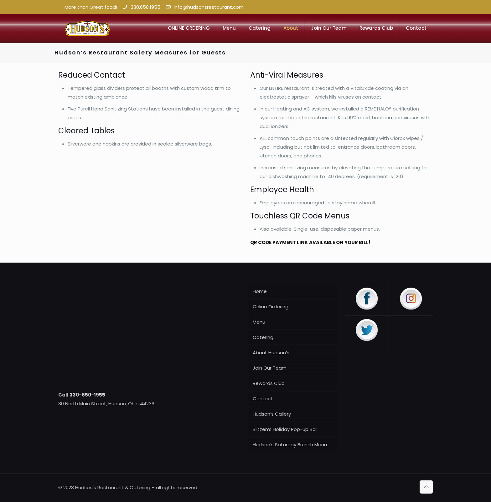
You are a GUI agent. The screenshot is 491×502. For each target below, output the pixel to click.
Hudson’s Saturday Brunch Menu (290, 444)
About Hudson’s (271, 352)
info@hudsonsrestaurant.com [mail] (207, 7)
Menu (259, 322)
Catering (263, 337)
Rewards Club (269, 383)
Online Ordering (270, 306)
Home (260, 291)
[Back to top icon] (426, 487)
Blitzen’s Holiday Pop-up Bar (285, 429)
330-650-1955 (87, 395)
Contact (263, 398)
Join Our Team (270, 368)
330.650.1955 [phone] (145, 7)
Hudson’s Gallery (272, 414)
